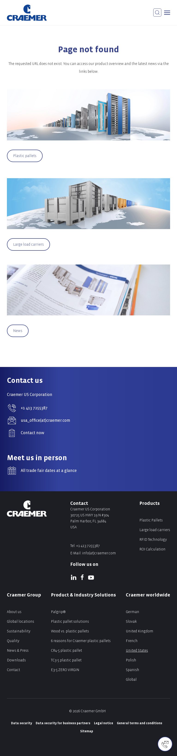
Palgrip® (58, 612)
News (17, 331)
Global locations (20, 621)
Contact (13, 670)
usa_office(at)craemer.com (45, 420)
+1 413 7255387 (34, 408)
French (132, 641)
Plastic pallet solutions (70, 621)
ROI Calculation (152, 549)
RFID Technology (153, 539)
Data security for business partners (63, 723)
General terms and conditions (139, 723)
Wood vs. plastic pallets (70, 631)
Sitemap (86, 731)
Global (131, 679)
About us (14, 612)
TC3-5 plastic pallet (66, 660)
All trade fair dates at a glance (49, 470)
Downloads (16, 660)
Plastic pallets (24, 156)
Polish (131, 660)
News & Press (18, 650)
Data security (21, 723)
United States (137, 650)
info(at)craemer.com (99, 553)
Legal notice (103, 723)
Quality (13, 641)
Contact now (32, 433)
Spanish (132, 670)
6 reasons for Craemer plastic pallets (81, 641)
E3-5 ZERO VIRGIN (65, 670)
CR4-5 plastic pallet (66, 650)
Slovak (131, 621)
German (132, 612)
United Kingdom (139, 631)
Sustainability (18, 631)
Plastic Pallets (151, 520)
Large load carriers (28, 244)
